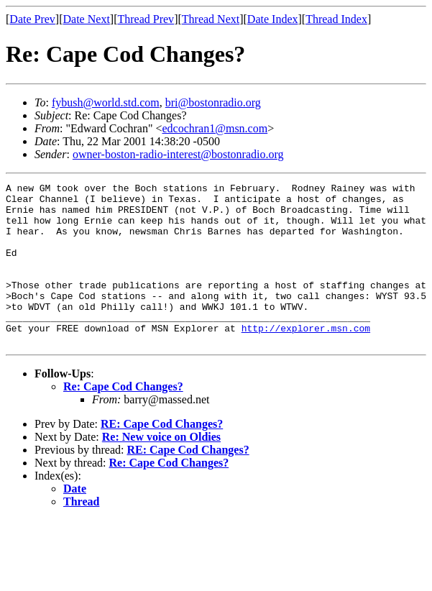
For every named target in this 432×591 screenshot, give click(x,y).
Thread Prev (145, 19)
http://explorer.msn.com (306, 358)
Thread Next (210, 19)
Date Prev (32, 19)
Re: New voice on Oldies (161, 469)
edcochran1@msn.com (214, 128)
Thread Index (336, 19)
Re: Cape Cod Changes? (123, 419)
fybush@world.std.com (106, 102)
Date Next (86, 19)
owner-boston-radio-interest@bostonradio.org (178, 154)
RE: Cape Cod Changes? (162, 456)
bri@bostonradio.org (213, 102)
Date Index (272, 19)
